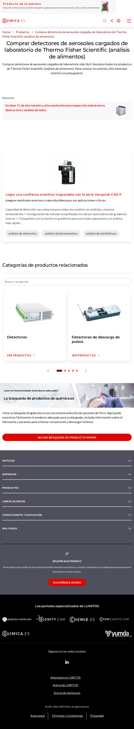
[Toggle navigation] (129, 21)
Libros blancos (13, 501)
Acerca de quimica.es (67, 693)
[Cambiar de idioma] (118, 21)
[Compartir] (111, 21)
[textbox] (67, 281)
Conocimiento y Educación (22, 514)
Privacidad (97, 716)
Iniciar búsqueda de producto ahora (67, 437)
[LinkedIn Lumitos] (67, 662)
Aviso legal (38, 716)
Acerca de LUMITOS (65, 685)
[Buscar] (104, 21)
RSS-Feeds (9, 528)
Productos (10, 487)
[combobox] (67, 281)
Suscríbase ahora (67, 582)
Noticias (8, 460)
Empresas (9, 474)
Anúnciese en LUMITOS (65, 677)
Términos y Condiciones (67, 716)
